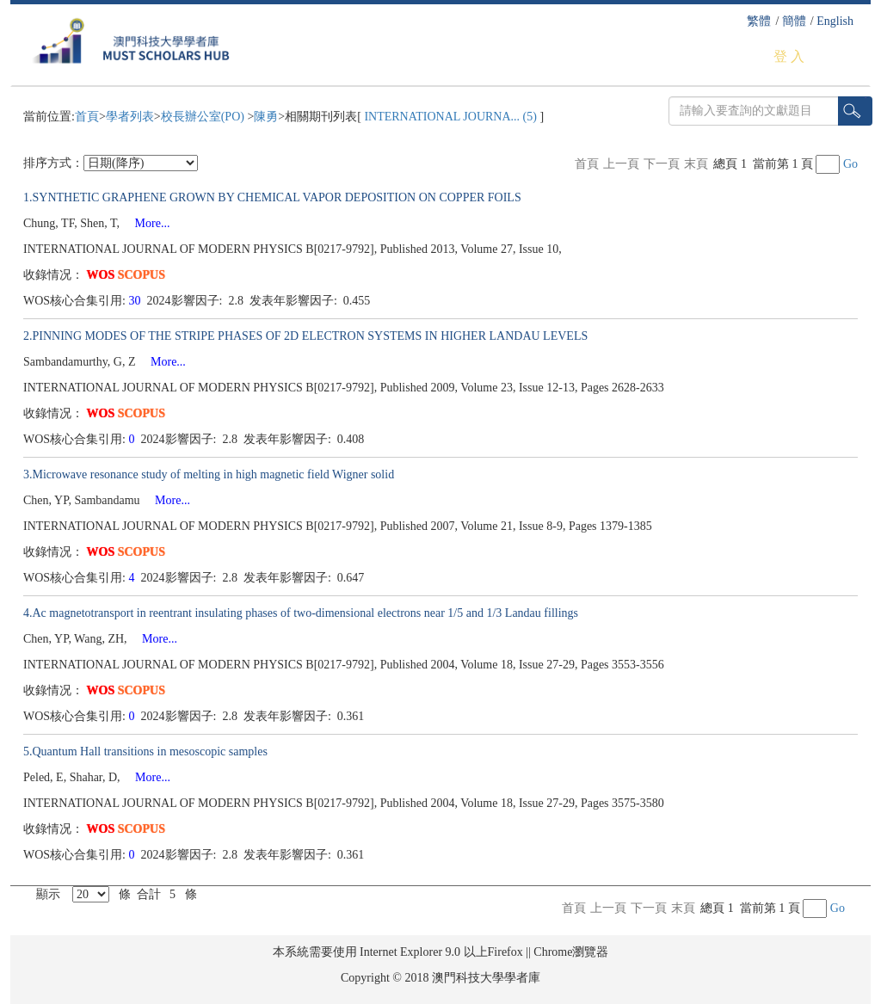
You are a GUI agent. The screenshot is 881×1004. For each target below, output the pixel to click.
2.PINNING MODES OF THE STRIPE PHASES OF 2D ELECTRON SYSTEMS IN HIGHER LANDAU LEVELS (305, 336)
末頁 (696, 163)
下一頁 (662, 163)
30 (137, 300)
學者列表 (130, 116)
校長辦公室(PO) (204, 116)
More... (146, 223)
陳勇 (266, 116)
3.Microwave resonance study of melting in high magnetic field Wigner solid (208, 474)
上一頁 (621, 163)
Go (850, 163)
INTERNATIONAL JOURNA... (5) (450, 116)
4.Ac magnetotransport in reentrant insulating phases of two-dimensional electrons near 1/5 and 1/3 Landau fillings (300, 613)
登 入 (788, 56)
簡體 (794, 21)
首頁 (87, 116)
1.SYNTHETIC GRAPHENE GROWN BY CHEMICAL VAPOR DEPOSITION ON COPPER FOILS (272, 197)
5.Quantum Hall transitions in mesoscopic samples (145, 751)
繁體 (759, 21)
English (834, 21)
